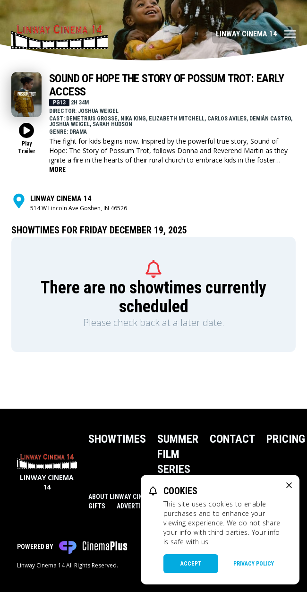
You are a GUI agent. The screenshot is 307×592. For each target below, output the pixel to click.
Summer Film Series (177, 454)
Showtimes (117, 439)
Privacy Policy (253, 563)
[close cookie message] (289, 485)
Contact (232, 439)
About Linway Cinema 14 (125, 496)
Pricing (285, 439)
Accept (191, 563)
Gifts (96, 506)
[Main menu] (255, 34)
